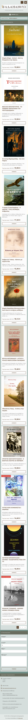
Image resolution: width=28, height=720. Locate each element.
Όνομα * (3, 636)
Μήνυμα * (4, 655)
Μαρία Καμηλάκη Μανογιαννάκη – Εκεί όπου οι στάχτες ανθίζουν (13, 309)
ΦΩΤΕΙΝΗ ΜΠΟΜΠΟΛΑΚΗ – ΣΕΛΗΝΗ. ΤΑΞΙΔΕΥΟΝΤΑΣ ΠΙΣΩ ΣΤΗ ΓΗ (13, 559)
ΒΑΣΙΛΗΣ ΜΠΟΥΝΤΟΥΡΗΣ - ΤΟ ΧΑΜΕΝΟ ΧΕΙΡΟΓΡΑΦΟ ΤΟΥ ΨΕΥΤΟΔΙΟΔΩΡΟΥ (12, 108)
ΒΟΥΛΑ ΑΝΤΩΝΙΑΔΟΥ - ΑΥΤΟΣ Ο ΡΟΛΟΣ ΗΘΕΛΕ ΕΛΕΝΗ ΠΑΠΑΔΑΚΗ (13, 359)
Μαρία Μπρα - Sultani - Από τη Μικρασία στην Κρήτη (12, 59)
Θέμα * (3, 648)
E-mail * (3, 642)
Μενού (25, 2)
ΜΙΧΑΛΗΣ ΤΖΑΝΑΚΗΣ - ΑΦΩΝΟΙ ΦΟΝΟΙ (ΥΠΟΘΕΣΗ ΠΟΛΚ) (12, 609)
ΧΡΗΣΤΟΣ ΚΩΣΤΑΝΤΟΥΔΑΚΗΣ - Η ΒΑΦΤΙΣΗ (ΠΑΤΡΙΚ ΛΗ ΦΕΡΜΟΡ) (13, 460)
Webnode (20, 718)
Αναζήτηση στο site (22, 2)
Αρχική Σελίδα (4, 18)
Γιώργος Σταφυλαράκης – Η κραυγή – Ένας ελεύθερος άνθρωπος (11, 209)
